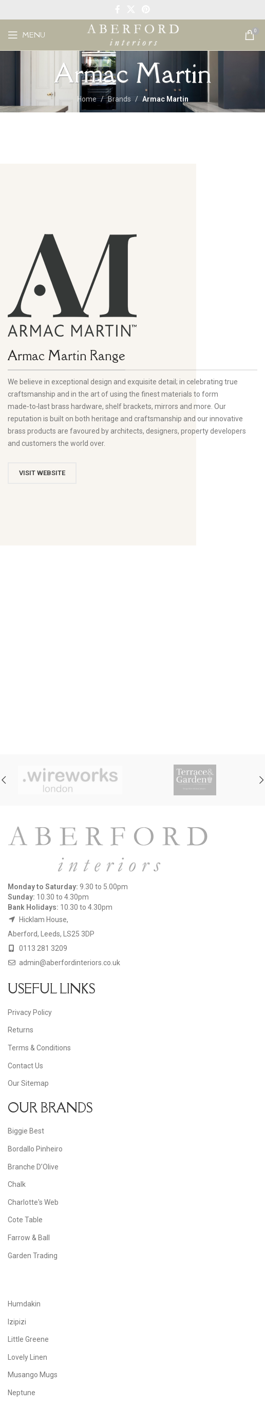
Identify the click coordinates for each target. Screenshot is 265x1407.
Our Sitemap (28, 1083)
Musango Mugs (33, 1375)
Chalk (17, 1184)
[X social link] (130, 9)
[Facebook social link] (117, 9)
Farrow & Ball (29, 1238)
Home (87, 99)
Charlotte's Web (33, 1202)
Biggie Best (26, 1131)
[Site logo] (133, 34)
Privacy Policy (30, 1012)
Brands (119, 99)
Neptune (21, 1393)
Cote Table (25, 1220)
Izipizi (17, 1322)
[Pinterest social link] (146, 9)
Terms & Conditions (39, 1048)
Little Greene (28, 1339)
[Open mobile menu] (26, 35)
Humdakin (24, 1304)
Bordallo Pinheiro (35, 1149)
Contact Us (25, 1066)
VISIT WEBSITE (42, 473)
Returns (20, 1030)
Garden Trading (33, 1256)
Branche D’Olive (33, 1167)
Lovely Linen (27, 1357)
